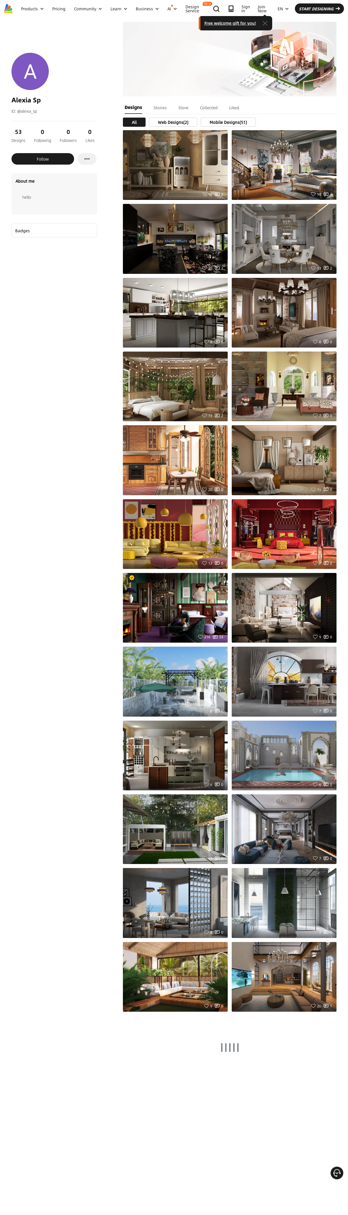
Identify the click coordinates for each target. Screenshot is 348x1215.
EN (283, 8)
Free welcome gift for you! (230, 23)
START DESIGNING (319, 8)
